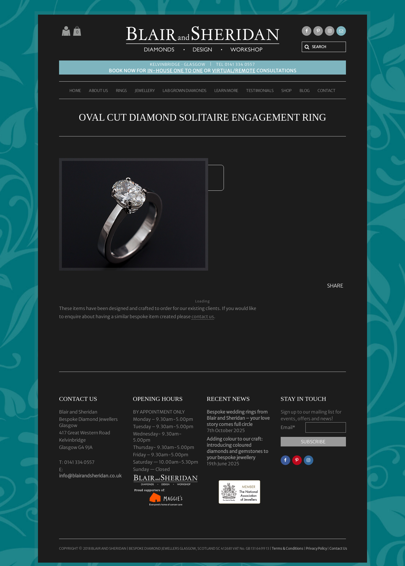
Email (288, 427)
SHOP (286, 91)
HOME (75, 91)
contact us (203, 316)
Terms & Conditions (288, 548)
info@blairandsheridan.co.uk (90, 476)
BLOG (305, 91)
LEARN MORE (226, 91)
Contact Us (338, 548)
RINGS (121, 91)
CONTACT (327, 91)
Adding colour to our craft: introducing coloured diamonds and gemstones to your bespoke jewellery (237, 448)
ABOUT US (98, 91)
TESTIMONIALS (259, 91)
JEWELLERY (145, 91)
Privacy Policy (316, 548)
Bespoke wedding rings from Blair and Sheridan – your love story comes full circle (238, 418)
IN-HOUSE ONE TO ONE (175, 70)
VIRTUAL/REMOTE (233, 70)
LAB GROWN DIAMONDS (184, 91)
